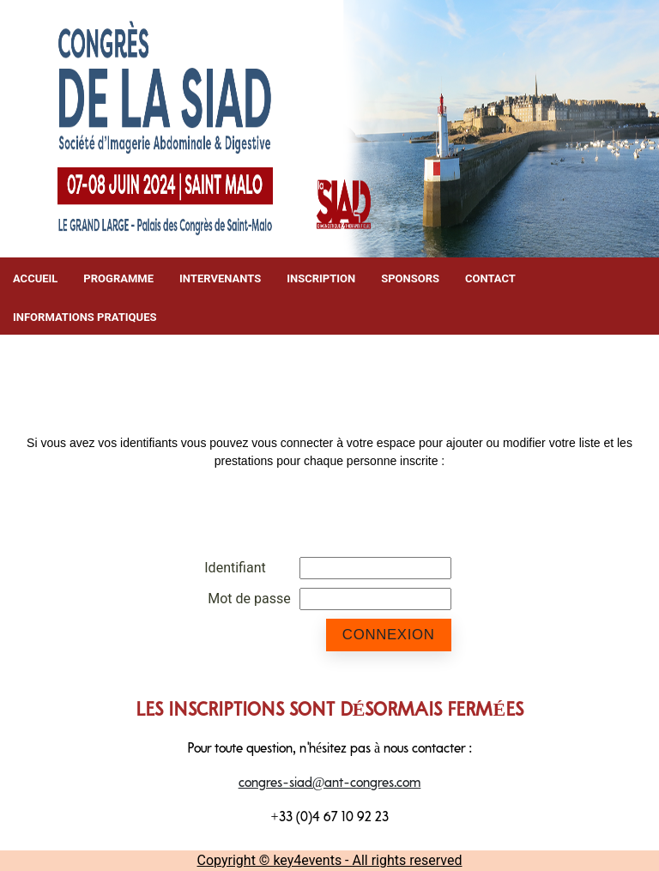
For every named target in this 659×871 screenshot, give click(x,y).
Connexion (388, 634)
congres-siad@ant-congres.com (330, 783)
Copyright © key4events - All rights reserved (330, 860)
